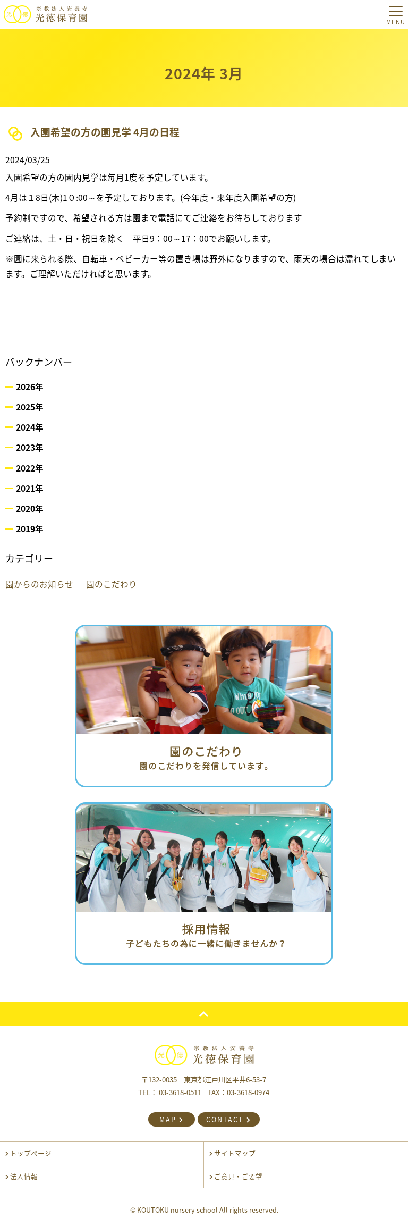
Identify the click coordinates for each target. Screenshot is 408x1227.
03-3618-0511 (180, 1092)
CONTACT (228, 1119)
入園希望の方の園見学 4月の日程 (105, 131)
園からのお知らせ (39, 584)
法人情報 (21, 1176)
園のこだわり (111, 584)
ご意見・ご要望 (235, 1176)
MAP (171, 1119)
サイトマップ (232, 1153)
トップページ (28, 1153)
